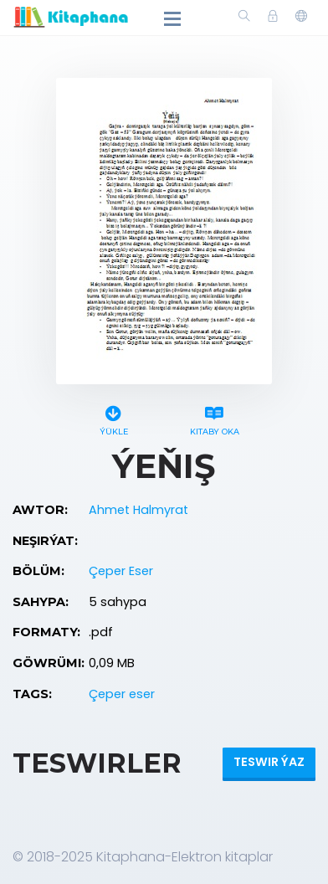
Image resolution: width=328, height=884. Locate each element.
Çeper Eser (121, 571)
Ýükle (113, 418)
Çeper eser (122, 694)
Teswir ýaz (269, 761)
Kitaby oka (215, 418)
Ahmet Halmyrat (138, 509)
